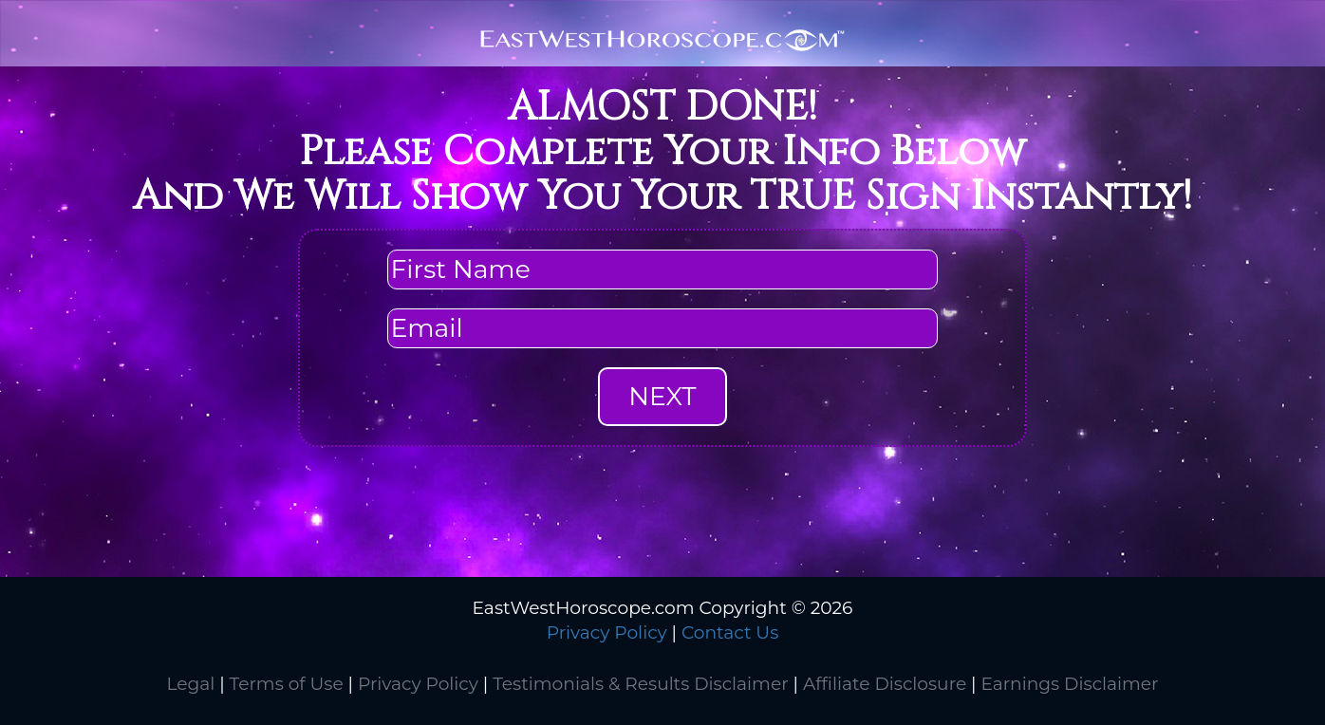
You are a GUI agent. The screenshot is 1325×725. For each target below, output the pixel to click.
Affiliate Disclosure (884, 684)
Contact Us (729, 632)
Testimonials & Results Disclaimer (640, 684)
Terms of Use (287, 684)
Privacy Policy (607, 632)
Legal (190, 684)
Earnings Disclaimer (1069, 684)
